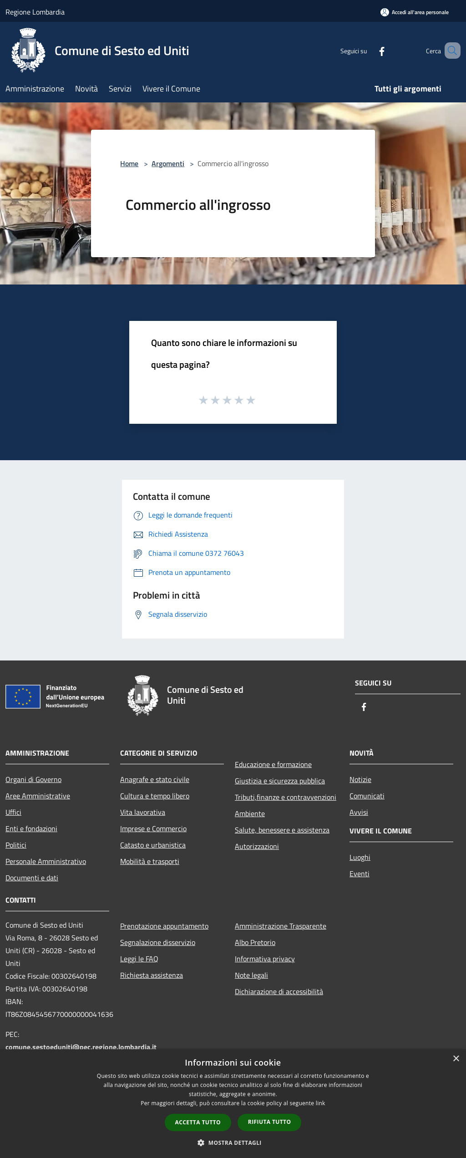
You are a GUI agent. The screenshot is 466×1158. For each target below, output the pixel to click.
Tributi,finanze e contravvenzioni (285, 797)
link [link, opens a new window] (320, 1103)
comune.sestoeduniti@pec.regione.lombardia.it (81, 1046)
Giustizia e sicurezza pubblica (280, 780)
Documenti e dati (31, 877)
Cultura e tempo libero (154, 795)
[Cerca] (450, 50)
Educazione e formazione (273, 764)
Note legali (251, 975)
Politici (15, 844)
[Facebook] (369, 50)
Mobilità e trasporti (149, 861)
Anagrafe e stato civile (154, 779)
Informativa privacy (265, 958)
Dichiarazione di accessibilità (279, 991)
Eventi (360, 873)
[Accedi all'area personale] (415, 12)
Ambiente (250, 813)
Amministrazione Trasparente (280, 925)
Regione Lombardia (35, 11)
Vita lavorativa (142, 812)
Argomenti (168, 163)
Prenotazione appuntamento (164, 925)
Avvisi (359, 812)
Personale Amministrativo (45, 861)
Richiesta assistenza (151, 975)
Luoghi (360, 857)
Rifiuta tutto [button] (269, 1122)
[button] (233, 1142)
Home (129, 163)
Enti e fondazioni (31, 828)
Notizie (360, 779)
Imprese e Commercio (153, 828)
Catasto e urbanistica (153, 844)
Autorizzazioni (257, 846)
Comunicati (367, 795)
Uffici (13, 812)
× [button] (455, 1059)
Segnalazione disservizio (157, 942)
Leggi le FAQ (139, 958)
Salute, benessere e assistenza (282, 829)
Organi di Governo (33, 779)
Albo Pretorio (255, 942)
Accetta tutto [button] (198, 1122)
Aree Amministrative (37, 795)
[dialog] (233, 1103)
